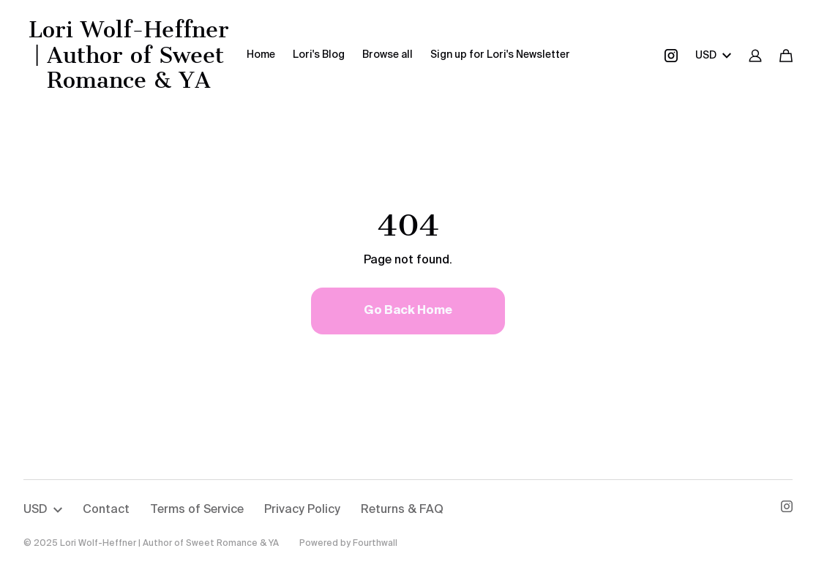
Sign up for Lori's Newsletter (500, 55)
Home (261, 55)
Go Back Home (408, 311)
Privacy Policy (302, 510)
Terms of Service (197, 510)
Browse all (387, 55)
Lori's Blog (319, 55)
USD (713, 55)
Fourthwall (375, 543)
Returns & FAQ (402, 510)
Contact (106, 510)
